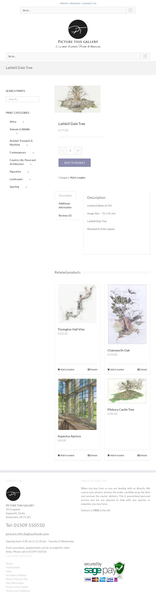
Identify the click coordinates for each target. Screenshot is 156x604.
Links (9, 571)
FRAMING (75, 3)
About (9, 563)
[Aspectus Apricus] (77, 404)
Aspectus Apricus (69, 436)
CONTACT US (89, 3)
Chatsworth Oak (118, 350)
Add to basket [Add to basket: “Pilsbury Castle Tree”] (117, 455)
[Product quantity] (70, 150)
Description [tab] (65, 195)
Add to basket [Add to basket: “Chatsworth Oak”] (117, 369)
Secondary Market (16, 575)
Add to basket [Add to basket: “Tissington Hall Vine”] (67, 369)
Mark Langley (77, 177)
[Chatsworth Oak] (127, 314)
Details (93, 369)
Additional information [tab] (65, 205)
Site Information (15, 583)
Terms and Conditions (18, 590)
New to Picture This (17, 579)
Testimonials (13, 567)
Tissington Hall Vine (71, 329)
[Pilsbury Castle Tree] (127, 391)
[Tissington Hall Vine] (77, 304)
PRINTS (64, 3)
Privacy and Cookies (17, 586)
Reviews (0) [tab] (65, 215)
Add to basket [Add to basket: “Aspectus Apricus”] (67, 455)
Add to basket (74, 162)
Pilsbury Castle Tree (120, 409)
